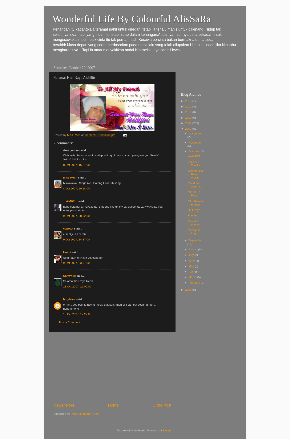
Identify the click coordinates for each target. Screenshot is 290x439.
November (195, 142)
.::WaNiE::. (70, 201)
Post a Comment (69, 322)
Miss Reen (70, 177)
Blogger (167, 430)
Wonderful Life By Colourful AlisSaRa (131, 18)
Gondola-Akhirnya (195, 185)
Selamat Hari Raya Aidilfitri (196, 174)
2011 (188, 106)
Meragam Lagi (194, 231)
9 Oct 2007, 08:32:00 (76, 215)
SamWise (69, 275)
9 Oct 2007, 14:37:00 (76, 239)
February (195, 282)
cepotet (68, 228)
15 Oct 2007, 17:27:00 (77, 314)
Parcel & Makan (194, 223)
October (194, 151)
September (195, 240)
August (193, 249)
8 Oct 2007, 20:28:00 (76, 188)
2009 (188, 117)
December (195, 133)
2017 (188, 101)
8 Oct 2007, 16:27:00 (76, 164)
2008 (188, 123)
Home (113, 405)
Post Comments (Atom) (85, 413)
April (192, 271)
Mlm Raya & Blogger (196, 203)
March (193, 277)
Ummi (67, 252)
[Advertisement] (112, 367)
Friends (192, 215)
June (192, 260)
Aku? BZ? (194, 156)
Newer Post (63, 405)
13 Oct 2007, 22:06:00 (77, 286)
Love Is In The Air (194, 163)
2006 (188, 289)
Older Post (162, 405)
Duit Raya (194, 210)
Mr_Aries (69, 299)
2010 (188, 112)
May (192, 266)
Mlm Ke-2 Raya (194, 194)
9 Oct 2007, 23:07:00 (76, 262)
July (191, 254)
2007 (188, 128)
